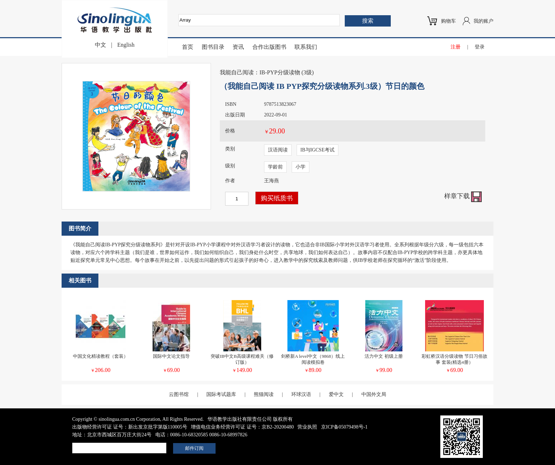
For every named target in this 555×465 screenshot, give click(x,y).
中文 (100, 45)
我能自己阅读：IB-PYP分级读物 (260, 72)
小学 (300, 167)
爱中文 (336, 394)
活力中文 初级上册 (383, 356)
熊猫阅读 (264, 394)
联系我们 (305, 47)
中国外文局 (373, 394)
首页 (187, 47)
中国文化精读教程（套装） (100, 356)
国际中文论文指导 (171, 356)
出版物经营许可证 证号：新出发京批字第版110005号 (129, 427)
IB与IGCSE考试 (317, 150)
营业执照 (307, 427)
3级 (307, 72)
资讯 (238, 47)
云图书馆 (179, 394)
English (126, 45)
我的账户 (483, 21)
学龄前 (275, 167)
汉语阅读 (278, 150)
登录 (480, 47)
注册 (455, 47)
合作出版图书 (269, 47)
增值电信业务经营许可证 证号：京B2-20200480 (242, 427)
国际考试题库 (221, 394)
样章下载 (463, 196)
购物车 (448, 21)
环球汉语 (301, 394)
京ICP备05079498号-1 (344, 427)
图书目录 (213, 47)
